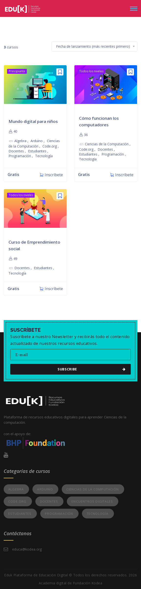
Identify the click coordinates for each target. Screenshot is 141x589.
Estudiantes (37, 151)
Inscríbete (54, 174)
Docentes (17, 151)
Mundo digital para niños (33, 121)
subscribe (73, 369)
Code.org (50, 146)
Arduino (37, 140)
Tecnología (44, 156)
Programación (20, 156)
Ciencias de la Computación (107, 144)
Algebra (20, 140)
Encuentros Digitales (92, 501)
